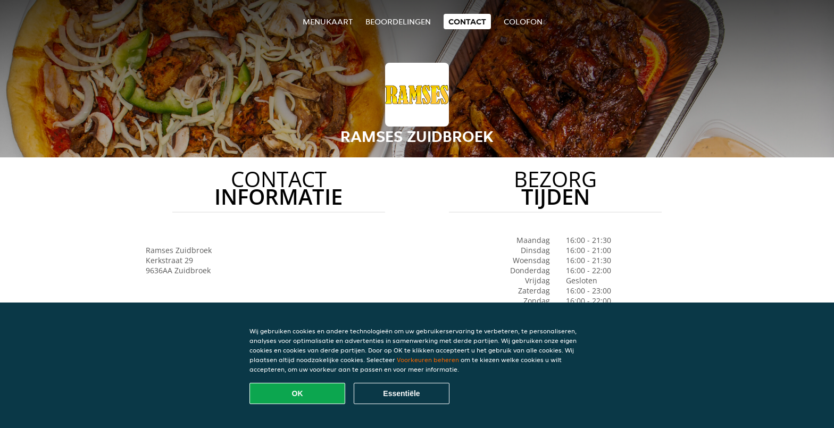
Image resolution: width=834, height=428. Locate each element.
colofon (523, 21)
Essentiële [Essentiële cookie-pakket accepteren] (401, 393)
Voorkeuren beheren (428, 360)
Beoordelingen (398, 21)
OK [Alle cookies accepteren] (297, 393)
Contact (467, 21)
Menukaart (328, 21)
